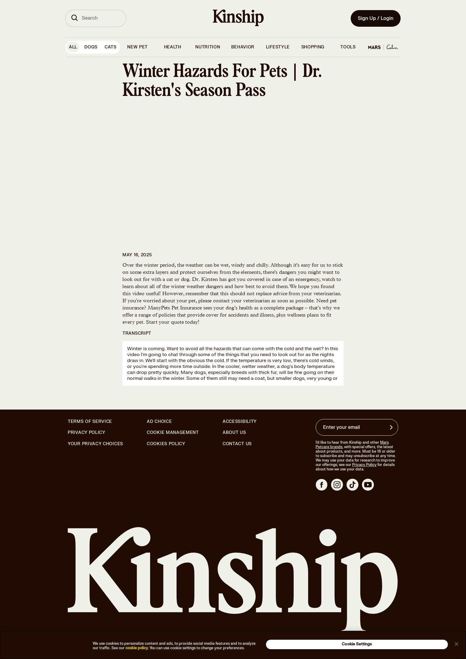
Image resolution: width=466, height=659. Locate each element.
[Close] (456, 643)
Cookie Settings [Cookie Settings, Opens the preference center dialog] (357, 644)
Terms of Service (90, 421)
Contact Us (237, 443)
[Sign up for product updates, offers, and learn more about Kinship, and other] (392, 427)
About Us (234, 432)
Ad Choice (159, 421)
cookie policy (136, 648)
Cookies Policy (166, 444)
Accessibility (240, 421)
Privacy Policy (87, 432)
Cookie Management (173, 432)
